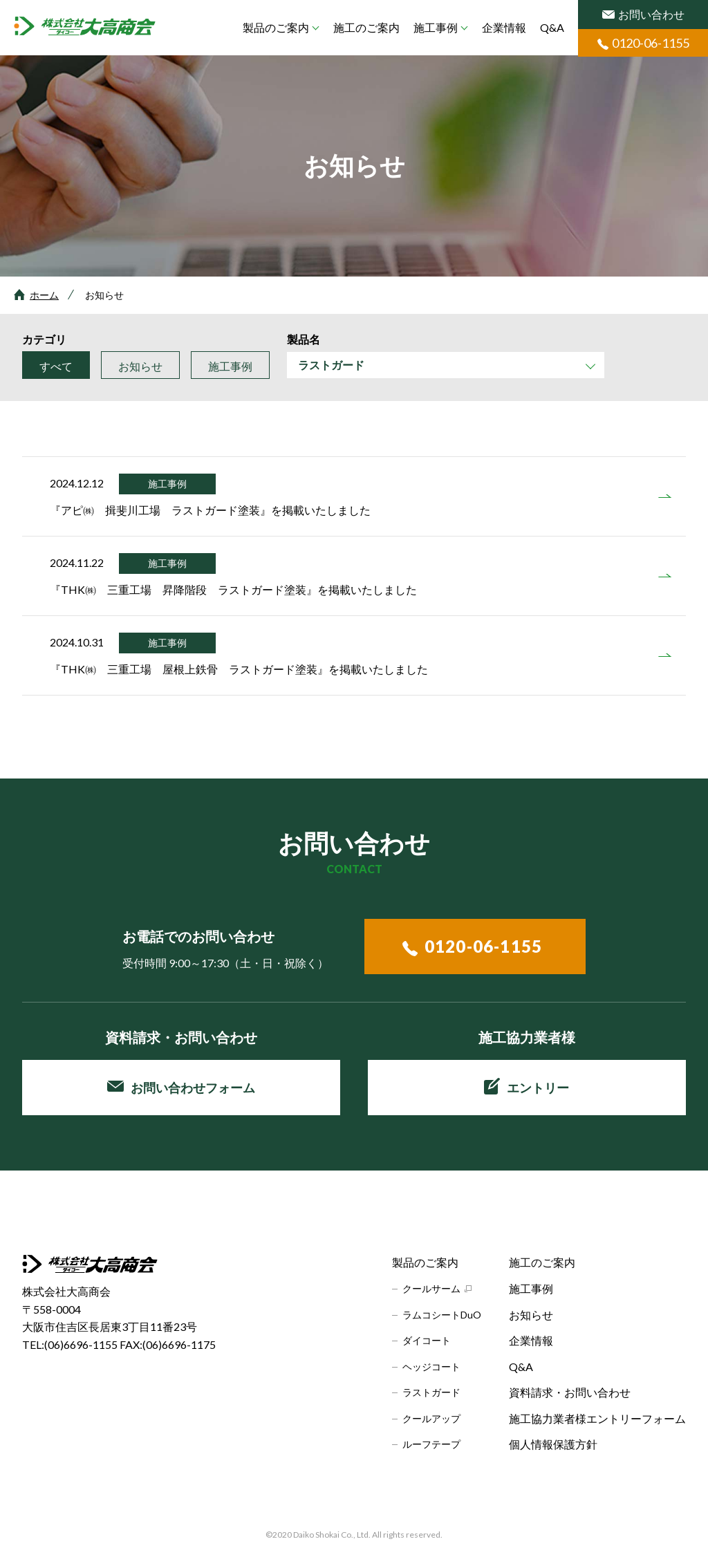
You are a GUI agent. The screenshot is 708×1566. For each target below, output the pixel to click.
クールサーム (431, 1288)
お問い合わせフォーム (181, 1087)
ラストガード (431, 1392)
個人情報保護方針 (553, 1444)
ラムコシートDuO (441, 1315)
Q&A (552, 27)
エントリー (526, 1086)
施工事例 (435, 27)
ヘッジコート (431, 1366)
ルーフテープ (431, 1444)
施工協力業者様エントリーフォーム (597, 1418)
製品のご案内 (276, 27)
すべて (56, 366)
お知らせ (140, 366)
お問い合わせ (643, 14)
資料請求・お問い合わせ (570, 1392)
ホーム (44, 295)
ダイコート (426, 1340)
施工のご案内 (366, 27)
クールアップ (431, 1418)
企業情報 (504, 27)
